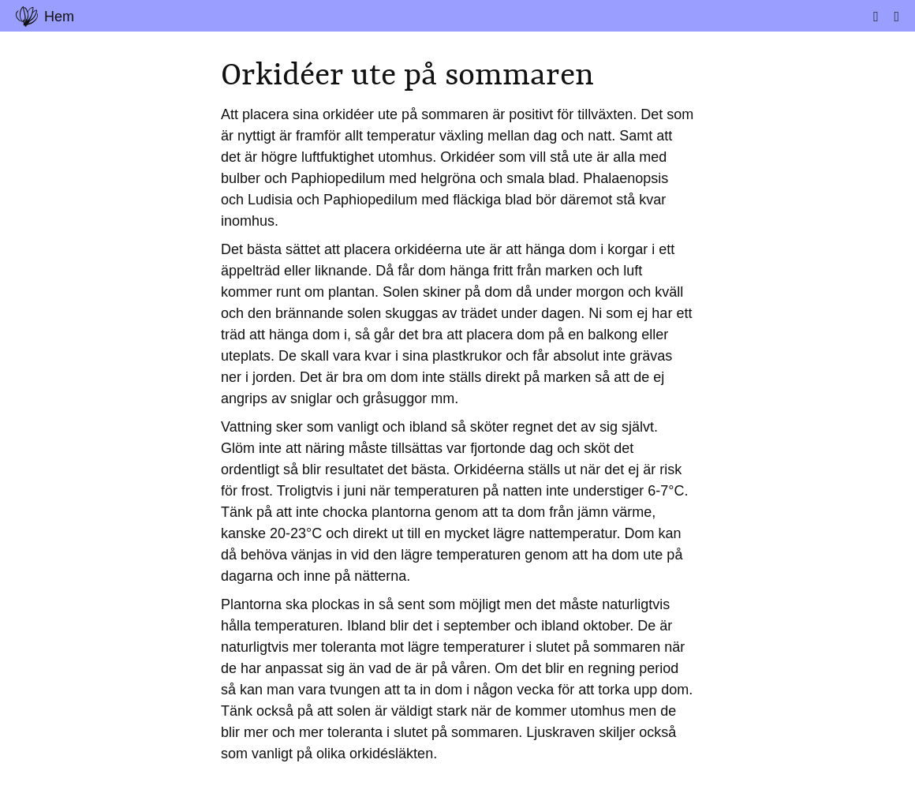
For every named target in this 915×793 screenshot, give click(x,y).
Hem (45, 16)
